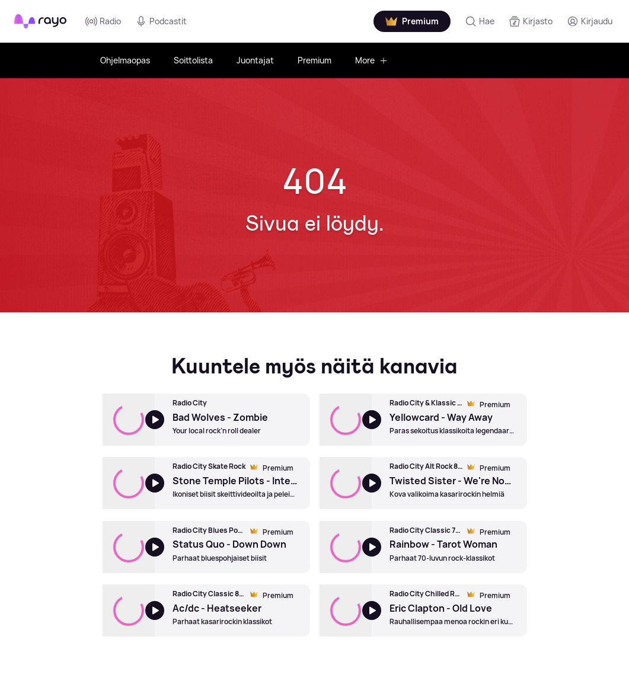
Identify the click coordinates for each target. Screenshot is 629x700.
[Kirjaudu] (590, 21)
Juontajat (255, 60)
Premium (314, 60)
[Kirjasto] (531, 21)
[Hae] (480, 21)
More (371, 60)
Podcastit (161, 21)
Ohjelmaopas (125, 60)
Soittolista (193, 60)
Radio (103, 21)
